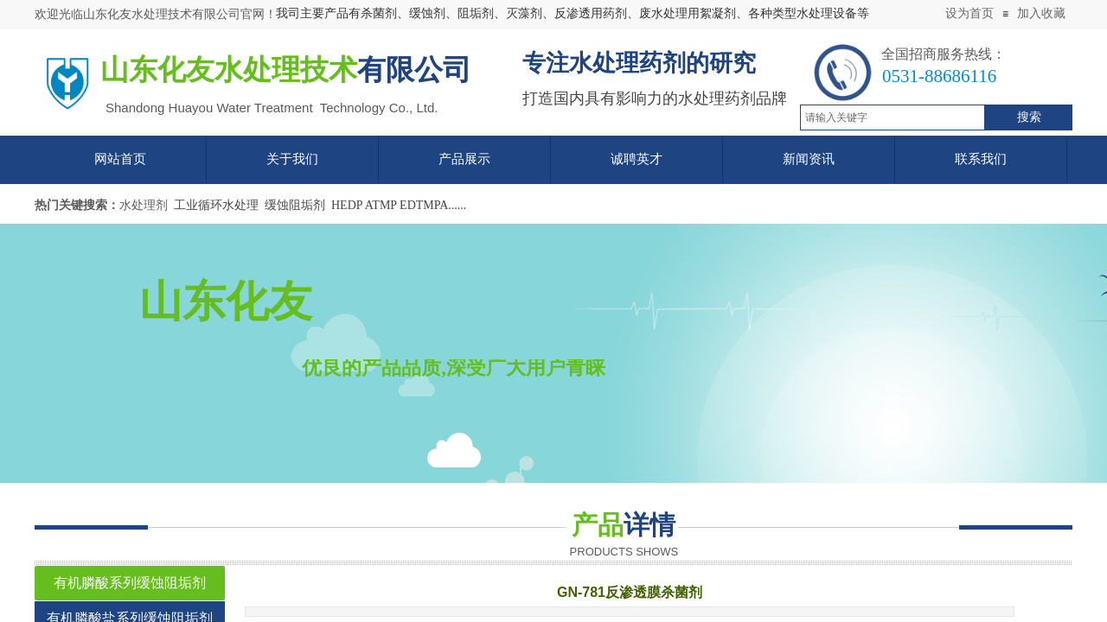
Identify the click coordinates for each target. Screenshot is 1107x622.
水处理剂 (143, 205)
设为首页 (969, 13)
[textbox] (892, 117)
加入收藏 (1041, 13)
